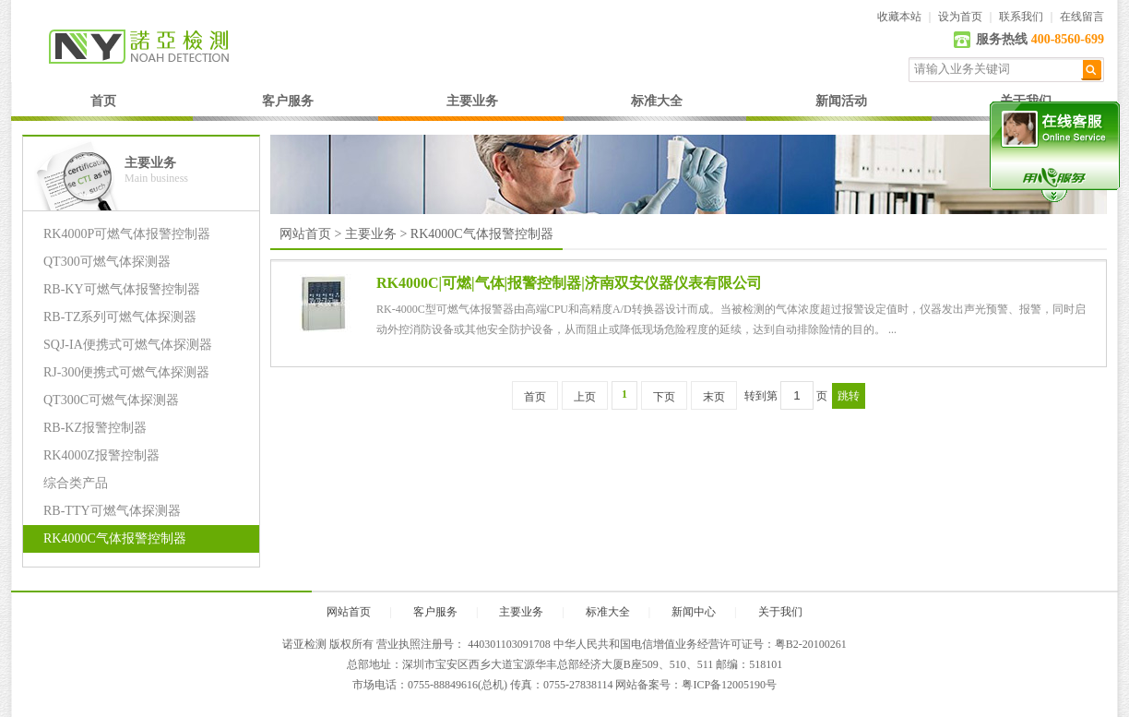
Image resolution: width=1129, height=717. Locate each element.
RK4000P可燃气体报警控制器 (126, 234)
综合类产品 (75, 483)
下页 (664, 396)
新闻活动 (841, 101)
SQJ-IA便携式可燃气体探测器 (127, 345)
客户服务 (288, 101)
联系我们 (1021, 16)
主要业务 (472, 101)
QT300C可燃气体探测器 (111, 400)
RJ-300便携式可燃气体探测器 (126, 372)
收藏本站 (899, 16)
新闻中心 (693, 611)
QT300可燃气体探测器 (107, 262)
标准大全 (657, 101)
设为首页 (960, 16)
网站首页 (305, 234)
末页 (714, 396)
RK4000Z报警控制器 (101, 455)
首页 (103, 101)
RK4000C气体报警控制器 (114, 538)
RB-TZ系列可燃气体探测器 (119, 317)
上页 (585, 396)
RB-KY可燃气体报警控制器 (121, 289)
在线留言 (1082, 16)
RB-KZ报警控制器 (95, 428)
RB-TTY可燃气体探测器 (112, 511)
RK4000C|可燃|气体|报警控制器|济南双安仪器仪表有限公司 (569, 283)
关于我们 (780, 611)
